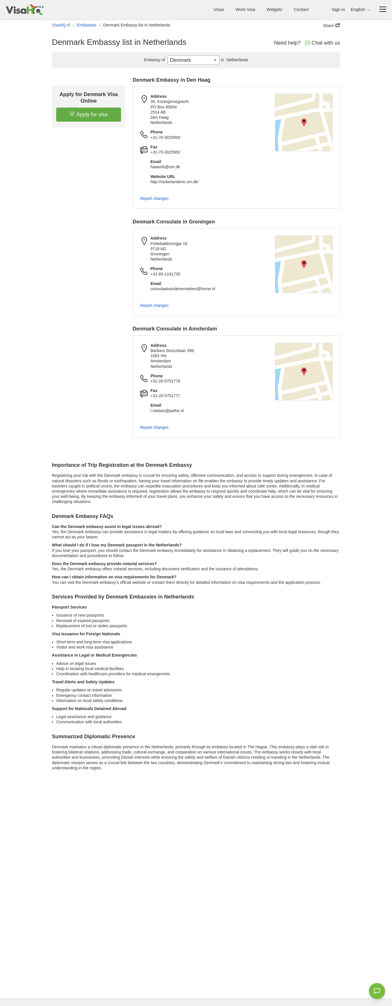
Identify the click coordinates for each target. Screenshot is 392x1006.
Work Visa (245, 9)
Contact (301, 9)
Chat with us (322, 43)
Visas (219, 9)
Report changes (154, 198)
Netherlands (233, 60)
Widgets (274, 9)
